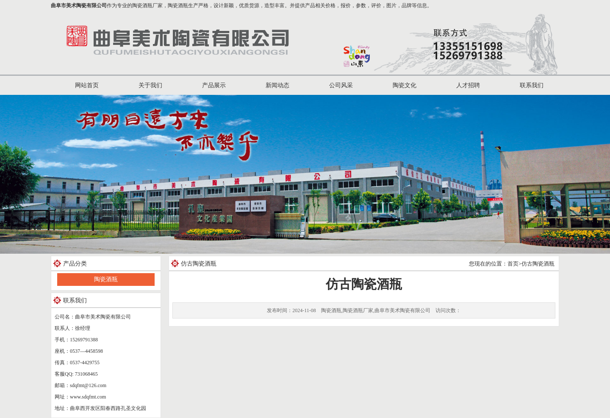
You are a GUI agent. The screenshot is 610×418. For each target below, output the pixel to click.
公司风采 (341, 85)
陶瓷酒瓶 (106, 279)
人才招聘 (468, 85)
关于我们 (150, 85)
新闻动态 (277, 85)
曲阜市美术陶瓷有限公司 (79, 5)
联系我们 (531, 85)
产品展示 (214, 85)
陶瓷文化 (404, 85)
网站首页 (87, 85)
